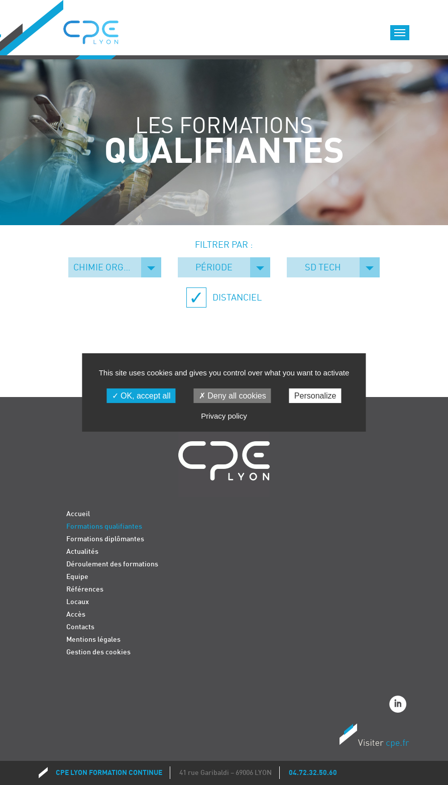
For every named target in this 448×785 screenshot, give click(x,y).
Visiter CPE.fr (374, 737)
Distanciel (236, 298)
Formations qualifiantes (104, 526)
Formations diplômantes (105, 539)
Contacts (80, 627)
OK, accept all (141, 395)
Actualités (82, 551)
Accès (75, 614)
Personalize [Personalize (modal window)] (315, 395)
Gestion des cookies (98, 652)
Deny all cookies (232, 395)
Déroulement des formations (112, 564)
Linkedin (399, 706)
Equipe (77, 576)
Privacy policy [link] (224, 416)
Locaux (77, 602)
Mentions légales (93, 639)
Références (84, 589)
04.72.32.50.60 (313, 772)
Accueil (78, 514)
